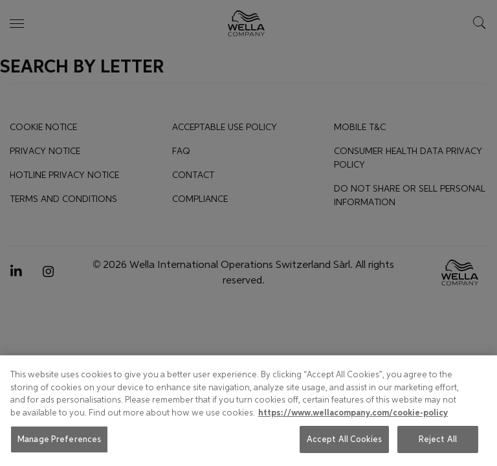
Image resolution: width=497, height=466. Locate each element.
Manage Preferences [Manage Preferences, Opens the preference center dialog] (59, 439)
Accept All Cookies (344, 439)
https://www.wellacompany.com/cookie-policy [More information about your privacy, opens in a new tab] (353, 413)
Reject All (438, 439)
